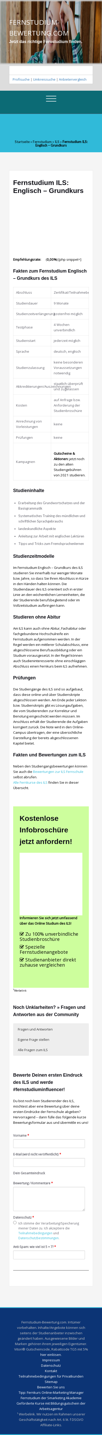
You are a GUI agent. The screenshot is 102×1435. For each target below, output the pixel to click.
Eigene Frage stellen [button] (33, 1039)
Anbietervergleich (73, 79)
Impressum (51, 1360)
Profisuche (21, 79)
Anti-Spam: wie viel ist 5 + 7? (34, 1247)
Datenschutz (23, 1217)
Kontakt (51, 1371)
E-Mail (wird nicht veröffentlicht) (37, 1154)
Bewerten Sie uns (51, 1387)
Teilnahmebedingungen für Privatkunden (51, 1376)
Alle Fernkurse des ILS (30, 782)
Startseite (22, 142)
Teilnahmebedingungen (35, 1233)
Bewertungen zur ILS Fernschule (58, 771)
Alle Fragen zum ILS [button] (33, 1050)
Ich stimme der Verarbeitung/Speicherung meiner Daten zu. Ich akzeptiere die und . (46, 1230)
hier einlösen (50, 1354)
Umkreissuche (44, 79)
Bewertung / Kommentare (33, 1183)
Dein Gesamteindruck (29, 1173)
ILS (57, 142)
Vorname (21, 1135)
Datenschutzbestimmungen (38, 1238)
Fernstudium (42, 142)
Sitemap (51, 1381)
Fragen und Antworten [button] (35, 1029)
